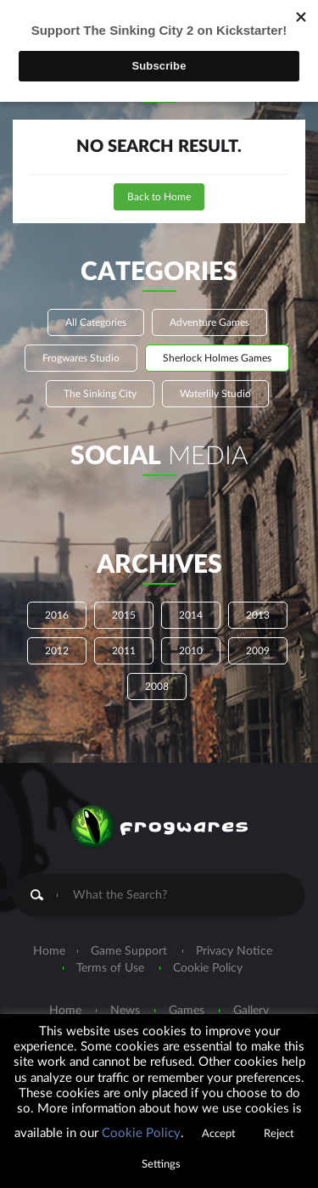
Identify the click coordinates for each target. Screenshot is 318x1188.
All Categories (95, 322)
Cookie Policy (208, 968)
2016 (57, 615)
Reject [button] (279, 1134)
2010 (191, 651)
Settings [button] (161, 1164)
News (125, 1011)
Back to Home (159, 197)
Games (186, 1011)
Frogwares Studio (81, 358)
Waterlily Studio (215, 394)
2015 (124, 615)
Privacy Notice (234, 951)
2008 (157, 686)
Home (49, 951)
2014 (191, 615)
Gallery (251, 1011)
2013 (258, 615)
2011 (124, 651)
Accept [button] (219, 1134)
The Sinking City (100, 394)
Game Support (129, 951)
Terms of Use (110, 968)
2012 (57, 651)
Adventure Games (209, 322)
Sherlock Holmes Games (217, 358)
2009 (258, 651)
